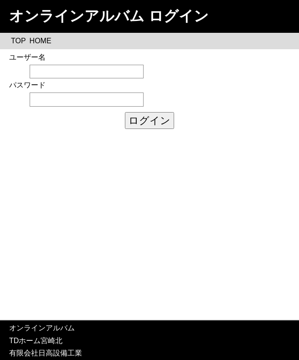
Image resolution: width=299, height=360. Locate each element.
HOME (41, 41)
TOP (18, 41)
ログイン (149, 120)
